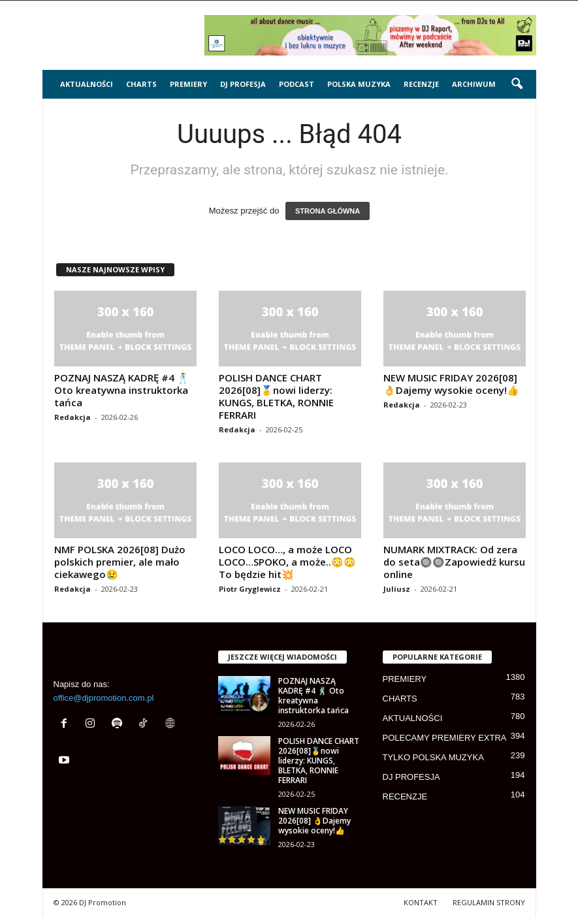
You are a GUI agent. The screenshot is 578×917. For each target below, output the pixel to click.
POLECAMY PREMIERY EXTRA (445, 738)
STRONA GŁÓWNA (327, 211)
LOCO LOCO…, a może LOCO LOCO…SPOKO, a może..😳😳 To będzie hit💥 (287, 562)
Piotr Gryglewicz (250, 589)
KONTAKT (421, 902)
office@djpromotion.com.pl (104, 698)
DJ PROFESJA (243, 84)
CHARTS (141, 84)
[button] (516, 84)
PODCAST (296, 84)
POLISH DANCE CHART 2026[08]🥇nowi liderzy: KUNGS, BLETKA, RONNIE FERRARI (276, 396)
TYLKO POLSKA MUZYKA (433, 757)
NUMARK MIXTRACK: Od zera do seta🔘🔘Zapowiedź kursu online (454, 562)
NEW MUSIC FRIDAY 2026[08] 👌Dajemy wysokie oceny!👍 (451, 383)
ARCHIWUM (474, 84)
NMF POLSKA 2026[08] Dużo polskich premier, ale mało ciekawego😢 (119, 562)
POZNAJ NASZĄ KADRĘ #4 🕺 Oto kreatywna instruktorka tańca (121, 390)
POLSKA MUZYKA (359, 84)
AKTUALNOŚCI (86, 84)
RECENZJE (421, 84)
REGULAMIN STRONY (489, 902)
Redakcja (72, 417)
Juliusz (396, 589)
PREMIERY (188, 84)
